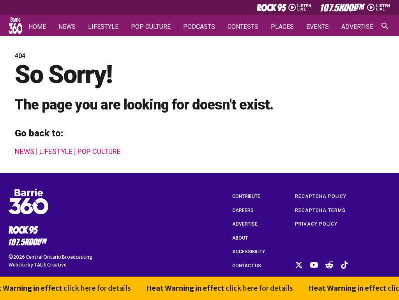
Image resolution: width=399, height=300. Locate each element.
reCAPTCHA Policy (320, 196)
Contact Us (246, 265)
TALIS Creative (50, 265)
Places (282, 27)
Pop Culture (151, 27)
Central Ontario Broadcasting (59, 257)
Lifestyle (103, 27)
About (240, 238)
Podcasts (199, 27)
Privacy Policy (316, 224)
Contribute (246, 196)
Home (37, 27)
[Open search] (385, 26)
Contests (243, 27)
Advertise (357, 27)
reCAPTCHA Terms (320, 210)
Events (317, 27)
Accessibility (248, 251)
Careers (243, 210)
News (67, 27)
